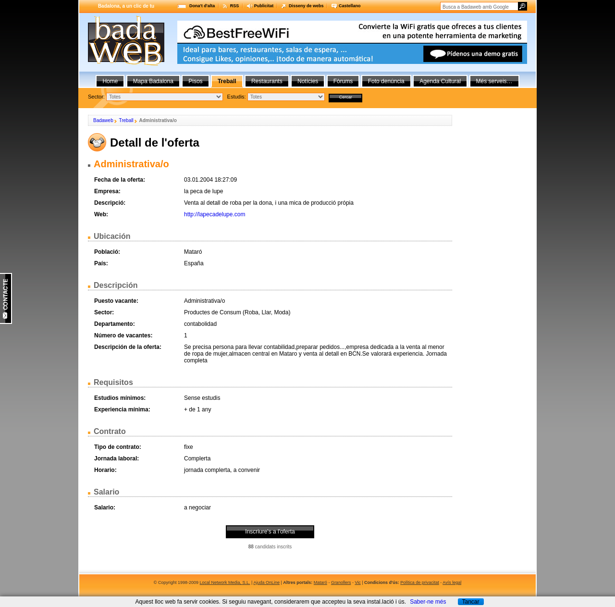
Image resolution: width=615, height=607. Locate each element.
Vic (357, 582)
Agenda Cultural (440, 81)
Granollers (341, 582)
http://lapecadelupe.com (214, 214)
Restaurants (267, 81)
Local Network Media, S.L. (225, 582)
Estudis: (236, 96)
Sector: (96, 96)
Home (110, 81)
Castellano (350, 5)
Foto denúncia (386, 81)
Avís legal (452, 582)
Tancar (470, 601)
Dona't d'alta (202, 5)
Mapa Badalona (153, 81)
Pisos (195, 81)
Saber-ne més (428, 601)
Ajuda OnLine (266, 582)
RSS (234, 5)
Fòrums (343, 81)
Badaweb (103, 120)
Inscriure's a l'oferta (270, 531)
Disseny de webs (306, 5)
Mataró (320, 582)
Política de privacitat (419, 582)
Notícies (307, 81)
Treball (126, 120)
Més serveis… (494, 81)
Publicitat (264, 5)
